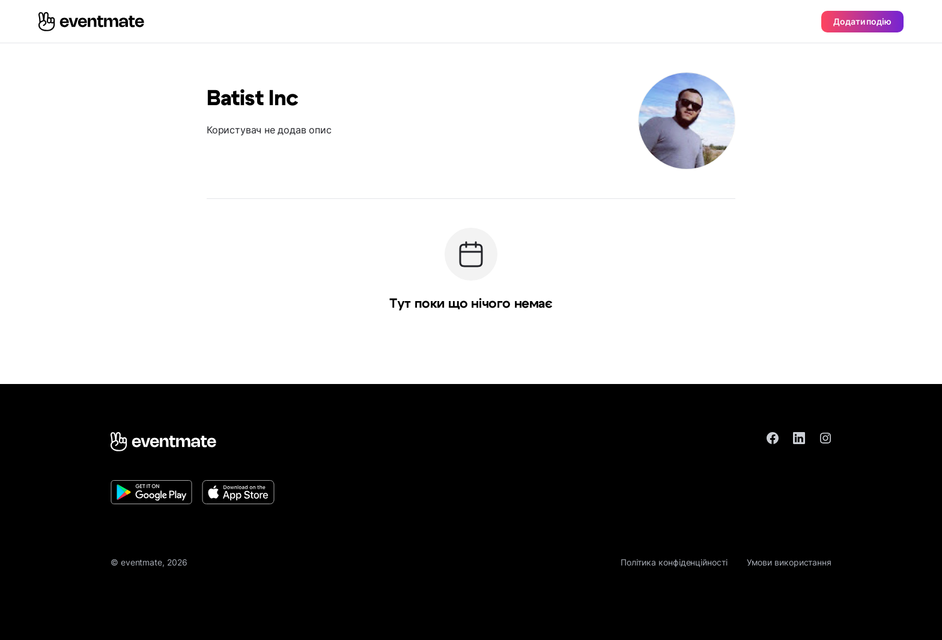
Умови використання (789, 562)
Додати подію (862, 21)
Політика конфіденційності (674, 562)
